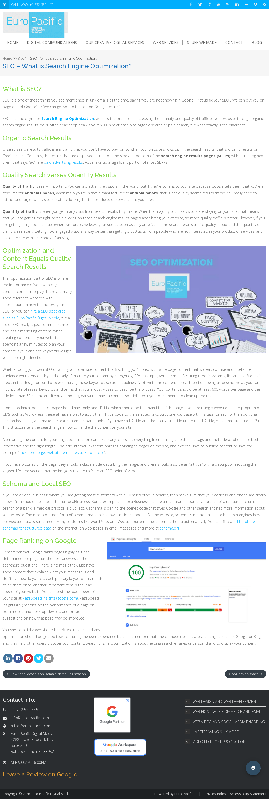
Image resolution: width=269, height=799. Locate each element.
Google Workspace (244, 673)
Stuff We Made (202, 42)
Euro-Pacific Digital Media (51, 793)
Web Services (165, 42)
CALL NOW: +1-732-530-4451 (33, 4)
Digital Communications (52, 42)
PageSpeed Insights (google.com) (50, 598)
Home (12, 42)
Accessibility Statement (248, 793)
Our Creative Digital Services (115, 42)
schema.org (169, 528)
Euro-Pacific (183, 793)
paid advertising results (63, 162)
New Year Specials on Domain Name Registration (47, 673)
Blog (257, 42)
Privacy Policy (215, 793)
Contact (234, 42)
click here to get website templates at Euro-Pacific (61, 452)
